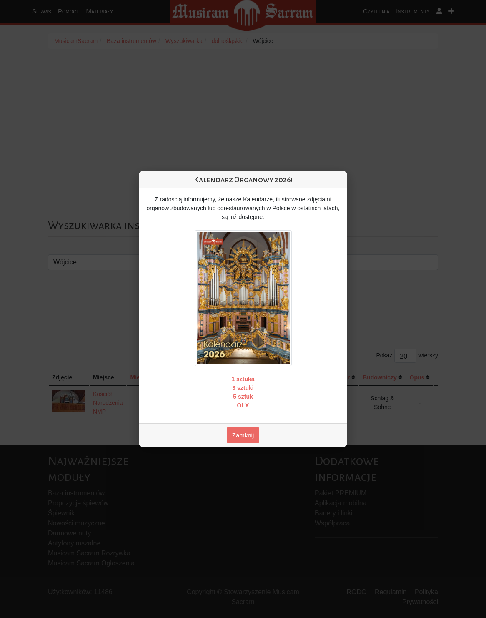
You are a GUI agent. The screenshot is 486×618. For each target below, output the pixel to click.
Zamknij (243, 435)
